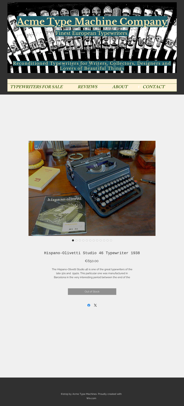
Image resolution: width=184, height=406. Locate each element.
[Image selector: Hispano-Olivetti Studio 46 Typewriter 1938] (73, 240)
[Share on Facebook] (89, 305)
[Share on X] (95, 305)
